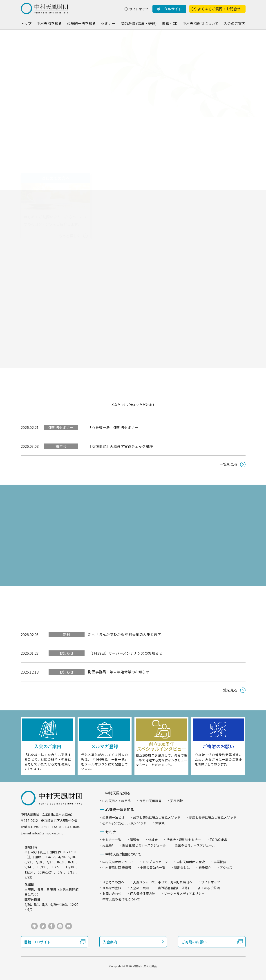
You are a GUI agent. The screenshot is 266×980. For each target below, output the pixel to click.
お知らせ (66, 653)
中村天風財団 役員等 (116, 867)
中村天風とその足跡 (116, 800)
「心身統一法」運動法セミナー (113, 427)
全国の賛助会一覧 (152, 867)
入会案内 (110, 942)
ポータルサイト (169, 8)
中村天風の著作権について (121, 899)
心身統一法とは (113, 817)
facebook (51, 926)
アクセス (226, 867)
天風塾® (108, 845)
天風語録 (176, 800)
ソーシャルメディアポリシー (184, 893)
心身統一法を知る (81, 23)
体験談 (160, 823)
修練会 (153, 839)
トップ (26, 23)
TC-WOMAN (218, 839)
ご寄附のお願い (194, 942)
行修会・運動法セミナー (183, 839)
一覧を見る (228, 464)
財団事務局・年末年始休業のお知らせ (118, 671)
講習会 (61, 446)
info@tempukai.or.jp (47, 833)
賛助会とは (182, 867)
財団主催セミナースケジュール (144, 845)
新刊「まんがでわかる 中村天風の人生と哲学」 (126, 634)
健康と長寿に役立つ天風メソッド (212, 817)
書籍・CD (169, 23)
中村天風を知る (49, 23)
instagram (60, 926)
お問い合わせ (111, 893)
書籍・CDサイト (37, 942)
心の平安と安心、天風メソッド (124, 823)
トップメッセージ (155, 862)
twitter (43, 926)
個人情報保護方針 (142, 893)
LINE (34, 926)
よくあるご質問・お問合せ (219, 8)
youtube (68, 926)
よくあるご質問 (209, 888)
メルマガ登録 (111, 888)
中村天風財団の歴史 (191, 862)
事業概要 (220, 862)
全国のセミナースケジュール (195, 845)
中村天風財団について (201, 23)
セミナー (108, 23)
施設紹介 (205, 867)
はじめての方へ (113, 882)
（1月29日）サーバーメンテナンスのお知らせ (125, 653)
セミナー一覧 (111, 839)
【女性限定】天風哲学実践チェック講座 (120, 446)
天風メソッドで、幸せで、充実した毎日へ (162, 882)
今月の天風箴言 (150, 800)
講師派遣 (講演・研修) (139, 23)
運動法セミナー (61, 427)
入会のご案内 (234, 23)
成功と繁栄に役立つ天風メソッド (156, 817)
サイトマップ (138, 9)
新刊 (66, 634)
